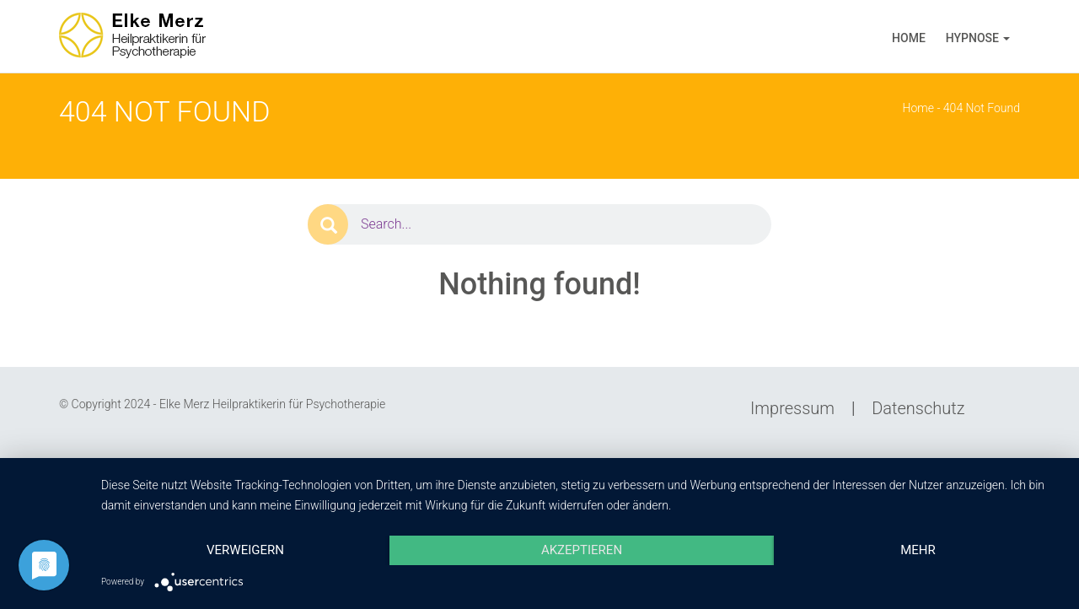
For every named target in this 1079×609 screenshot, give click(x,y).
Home (909, 38)
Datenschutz (918, 408)
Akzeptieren (581, 550)
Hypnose (972, 38)
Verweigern (245, 550)
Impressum (792, 408)
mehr (918, 550)
